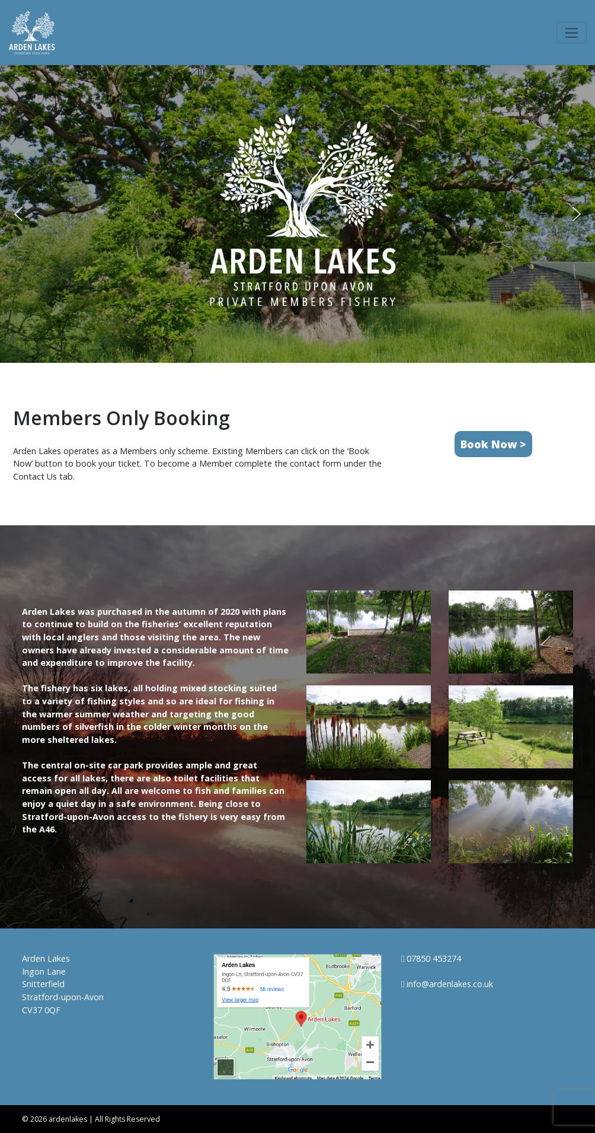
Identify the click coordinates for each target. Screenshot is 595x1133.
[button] (18, 214)
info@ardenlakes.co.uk (447, 984)
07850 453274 (431, 958)
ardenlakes (68, 1119)
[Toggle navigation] (571, 32)
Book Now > (493, 444)
